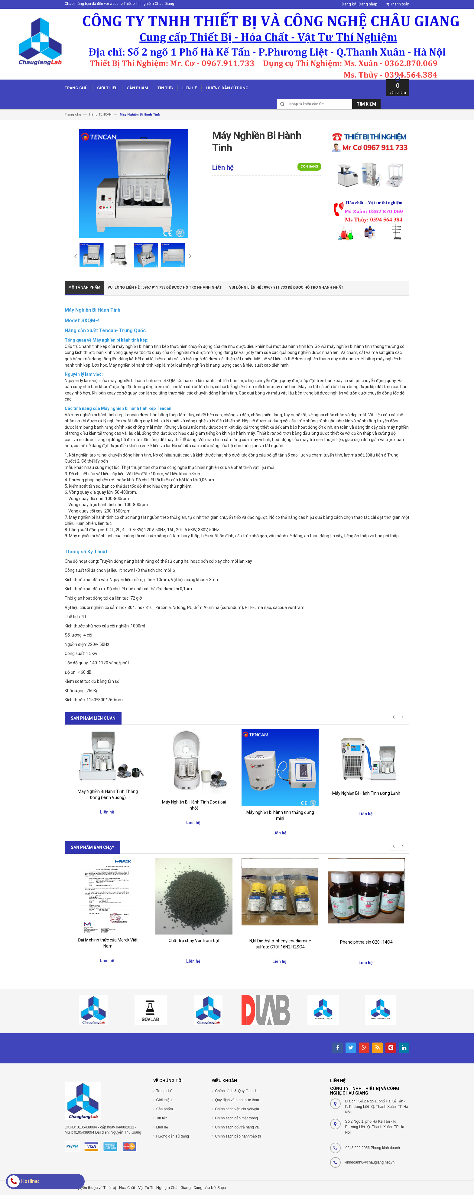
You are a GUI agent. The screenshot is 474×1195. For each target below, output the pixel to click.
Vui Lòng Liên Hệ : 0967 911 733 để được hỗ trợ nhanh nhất (165, 287)
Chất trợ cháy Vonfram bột (194, 940)
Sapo (221, 1188)
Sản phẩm (164, 1109)
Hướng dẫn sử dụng (172, 1136)
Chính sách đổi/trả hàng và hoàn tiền (245, 1127)
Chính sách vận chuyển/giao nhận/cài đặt (248, 1109)
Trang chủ (164, 1091)
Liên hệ (162, 1127)
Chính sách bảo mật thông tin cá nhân (246, 1118)
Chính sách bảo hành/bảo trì (238, 1136)
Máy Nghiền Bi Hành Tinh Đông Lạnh (366, 793)
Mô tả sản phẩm (84, 287)
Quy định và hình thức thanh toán (242, 1100)
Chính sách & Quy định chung (239, 1091)
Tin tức (161, 1118)
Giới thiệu (164, 1100)
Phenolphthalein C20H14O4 (366, 942)
